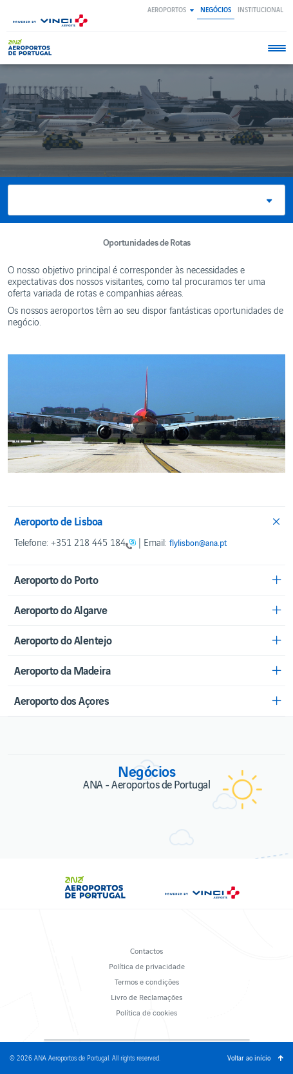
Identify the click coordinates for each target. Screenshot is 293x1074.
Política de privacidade (147, 965)
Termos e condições (147, 981)
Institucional (260, 9)
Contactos (146, 950)
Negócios (215, 9)
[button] (170, 9)
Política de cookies (146, 1011)
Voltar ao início (248, 1057)
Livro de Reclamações (146, 996)
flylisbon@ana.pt (198, 542)
